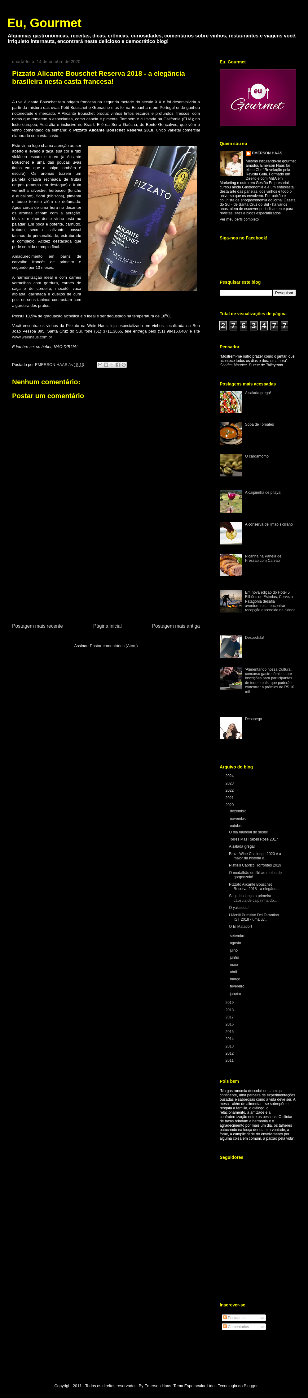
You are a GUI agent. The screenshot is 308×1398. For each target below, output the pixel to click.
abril (234, 972)
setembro (238, 936)
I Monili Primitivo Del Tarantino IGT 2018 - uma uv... (254, 917)
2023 (230, 783)
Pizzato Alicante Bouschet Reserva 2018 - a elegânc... (254, 886)
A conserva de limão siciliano (269, 524)
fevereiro (237, 986)
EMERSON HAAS (267, 153)
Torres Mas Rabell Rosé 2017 (253, 839)
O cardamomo (257, 456)
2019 (230, 1002)
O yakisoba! (239, 907)
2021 (230, 798)
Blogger (250, 1385)
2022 (230, 790)
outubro (237, 826)
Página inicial (107, 626)
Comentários (236, 1327)
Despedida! (254, 637)
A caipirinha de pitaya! (263, 492)
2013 (230, 1046)
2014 (230, 1039)
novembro (239, 818)
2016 (230, 1024)
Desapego (253, 719)
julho (234, 950)
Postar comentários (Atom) (114, 645)
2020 (230, 805)
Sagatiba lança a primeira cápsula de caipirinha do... (253, 898)
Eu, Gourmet (44, 23)
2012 (230, 1053)
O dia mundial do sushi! (248, 832)
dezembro (239, 811)
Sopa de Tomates (259, 424)
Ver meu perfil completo (239, 219)
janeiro (236, 994)
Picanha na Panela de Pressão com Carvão (263, 558)
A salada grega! (258, 393)
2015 (230, 1032)
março (235, 979)
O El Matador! (240, 926)
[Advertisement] (106, 576)
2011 (230, 1060)
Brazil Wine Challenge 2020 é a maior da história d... (255, 856)
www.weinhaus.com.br (32, 337)
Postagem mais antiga (176, 626)
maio (234, 964)
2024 (230, 776)
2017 (230, 1017)
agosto (236, 943)
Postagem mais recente (37, 626)
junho (235, 957)
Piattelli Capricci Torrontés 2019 (255, 865)
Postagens (234, 1318)
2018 (230, 1010)
